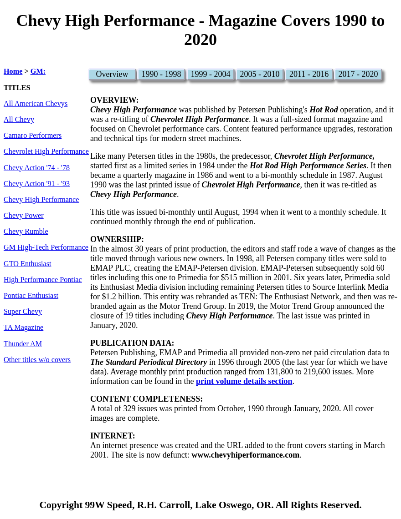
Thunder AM (23, 344)
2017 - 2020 (358, 74)
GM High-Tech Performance (46, 247)
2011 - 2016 (309, 74)
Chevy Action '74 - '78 (37, 168)
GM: (38, 71)
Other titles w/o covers (37, 360)
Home (13, 71)
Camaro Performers (33, 135)
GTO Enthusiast (27, 264)
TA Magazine (23, 327)
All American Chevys (35, 104)
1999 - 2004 (211, 74)
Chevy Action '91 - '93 (37, 184)
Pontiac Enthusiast (31, 296)
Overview (112, 74)
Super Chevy (23, 311)
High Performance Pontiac (43, 280)
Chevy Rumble (26, 231)
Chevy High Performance (41, 200)
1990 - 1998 (161, 74)
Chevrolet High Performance (46, 151)
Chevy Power (24, 216)
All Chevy (19, 120)
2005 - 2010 (260, 74)
